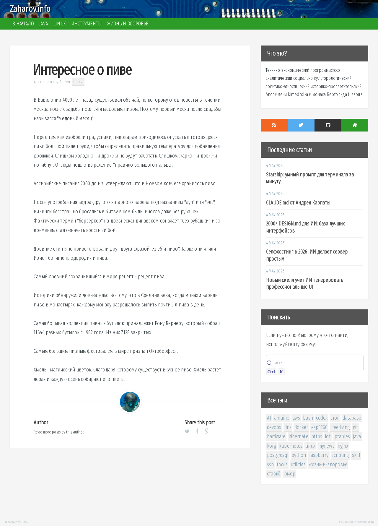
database (352, 418)
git (355, 427)
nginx (343, 446)
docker (301, 427)
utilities (298, 464)
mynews (326, 446)
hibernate (298, 436)
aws (296, 418)
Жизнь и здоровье (128, 23)
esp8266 (319, 427)
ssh (270, 464)
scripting (340, 455)
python (298, 455)
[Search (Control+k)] (315, 363)
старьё (78, 82)
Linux (59, 23)
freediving (340, 427)
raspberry (319, 455)
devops (274, 427)
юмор (289, 473)
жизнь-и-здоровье (328, 464)
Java (43, 23)
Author (65, 82)
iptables (342, 436)
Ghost (371, 522)
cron (334, 418)
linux (310, 446)
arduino (281, 418)
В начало (23, 23)
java (357, 436)
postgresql (278, 455)
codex (322, 418)
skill (356, 455)
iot (327, 436)
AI (269, 418)
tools (282, 464)
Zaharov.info (30, 9)
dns (287, 427)
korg (271, 446)
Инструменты (86, 23)
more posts (52, 432)
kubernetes (290, 446)
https (316, 436)
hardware (276, 436)
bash (308, 418)
